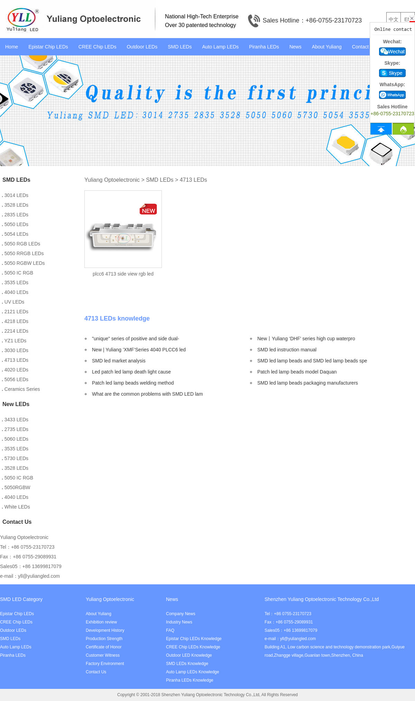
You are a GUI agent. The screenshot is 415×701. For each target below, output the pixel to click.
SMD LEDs (180, 47)
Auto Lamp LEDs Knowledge (192, 671)
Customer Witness (103, 655)
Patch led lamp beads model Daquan (297, 372)
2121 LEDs (15, 311)
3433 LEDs (15, 419)
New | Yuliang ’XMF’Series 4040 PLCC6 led (139, 349)
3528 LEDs (15, 205)
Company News (180, 613)
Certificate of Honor (103, 647)
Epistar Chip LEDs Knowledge (194, 638)
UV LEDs (13, 302)
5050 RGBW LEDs (23, 263)
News (295, 47)
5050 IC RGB (17, 273)
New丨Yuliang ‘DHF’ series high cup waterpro (306, 338)
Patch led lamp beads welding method (133, 383)
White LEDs (16, 507)
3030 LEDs (15, 350)
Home (11, 47)
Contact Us (364, 47)
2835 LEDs (15, 214)
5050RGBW (16, 487)
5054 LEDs (15, 234)
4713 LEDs (15, 360)
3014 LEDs (15, 195)
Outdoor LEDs (142, 47)
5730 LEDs (15, 458)
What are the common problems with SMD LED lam (147, 394)
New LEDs (15, 404)
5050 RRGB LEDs (23, 253)
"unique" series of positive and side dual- (135, 338)
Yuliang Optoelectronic (112, 180)
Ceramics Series (21, 389)
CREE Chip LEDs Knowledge (193, 647)
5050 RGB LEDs (21, 243)
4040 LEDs (15, 292)
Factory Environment (105, 663)
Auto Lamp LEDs (220, 47)
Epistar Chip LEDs (48, 47)
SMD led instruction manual (286, 349)
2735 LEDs (15, 429)
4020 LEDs (15, 369)
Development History (105, 630)
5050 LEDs (15, 224)
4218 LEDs (15, 321)
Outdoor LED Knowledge (189, 655)
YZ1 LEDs (14, 340)
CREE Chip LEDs (98, 47)
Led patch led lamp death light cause (131, 372)
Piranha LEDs (264, 47)
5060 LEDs (15, 439)
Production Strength (104, 638)
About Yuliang (327, 47)
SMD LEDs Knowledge (187, 663)
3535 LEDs (15, 282)
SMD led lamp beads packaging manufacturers (307, 383)
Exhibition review (101, 622)
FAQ (170, 630)
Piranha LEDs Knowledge (189, 680)
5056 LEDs (15, 379)
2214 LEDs (15, 331)
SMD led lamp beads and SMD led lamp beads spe (312, 360)
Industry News (179, 622)
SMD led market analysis (119, 360)
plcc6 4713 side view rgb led (123, 274)
